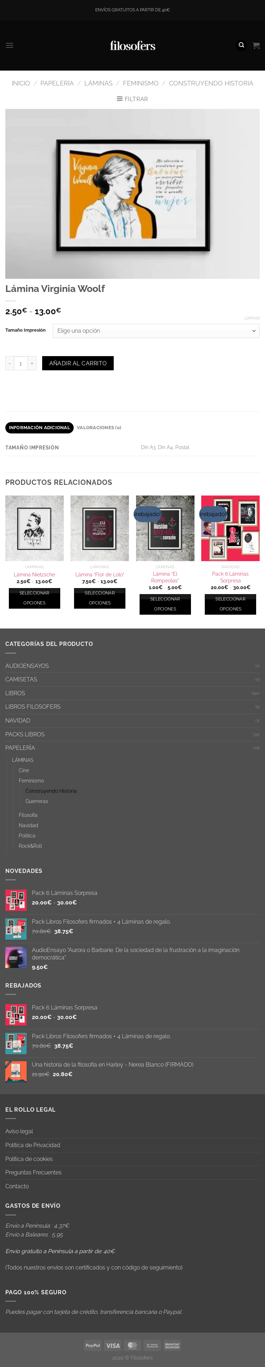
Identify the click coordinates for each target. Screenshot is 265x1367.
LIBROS (15, 693)
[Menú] (9, 45)
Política (27, 835)
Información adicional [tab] (39, 427)
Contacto (17, 1186)
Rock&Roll (30, 846)
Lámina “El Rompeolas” (165, 577)
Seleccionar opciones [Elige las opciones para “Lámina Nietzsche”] (34, 598)
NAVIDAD (17, 720)
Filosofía (28, 815)
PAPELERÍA (57, 83)
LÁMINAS (98, 83)
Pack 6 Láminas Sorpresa (230, 577)
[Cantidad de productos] (21, 363)
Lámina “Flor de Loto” (99, 574)
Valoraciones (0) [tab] (99, 427)
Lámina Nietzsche (34, 574)
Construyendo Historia (211, 83)
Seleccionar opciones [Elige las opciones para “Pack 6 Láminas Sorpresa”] (230, 604)
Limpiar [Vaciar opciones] (252, 318)
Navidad (28, 825)
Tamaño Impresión (25, 330)
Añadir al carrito (78, 363)
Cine (24, 770)
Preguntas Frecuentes (33, 1172)
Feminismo (141, 83)
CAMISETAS (21, 679)
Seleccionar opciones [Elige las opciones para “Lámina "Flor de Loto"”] (100, 598)
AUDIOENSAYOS (27, 666)
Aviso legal (19, 1131)
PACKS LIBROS (25, 734)
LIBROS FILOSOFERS (33, 706)
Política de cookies (29, 1159)
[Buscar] (241, 45)
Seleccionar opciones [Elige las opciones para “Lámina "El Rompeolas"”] (165, 604)
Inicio (21, 83)
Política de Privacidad (32, 1145)
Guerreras (37, 801)
